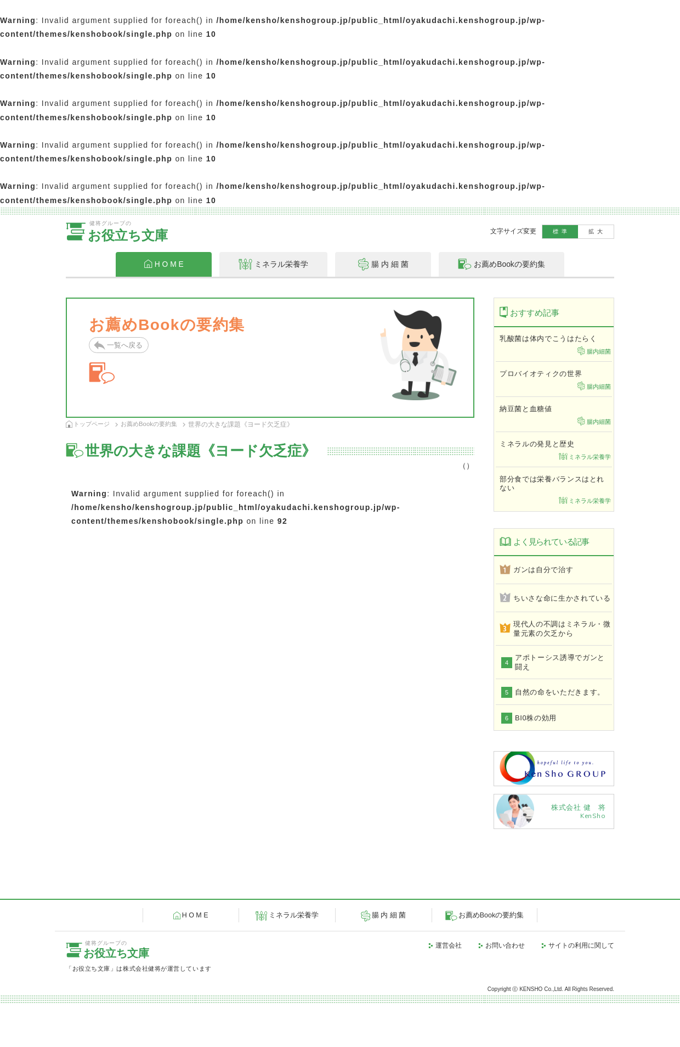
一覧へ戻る (126, 345)
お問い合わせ (505, 989)
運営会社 (448, 989)
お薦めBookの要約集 (154, 424)
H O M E (192, 959)
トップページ (93, 424)
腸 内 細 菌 (386, 959)
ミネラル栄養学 (290, 959)
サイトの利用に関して (581, 989)
